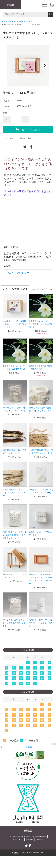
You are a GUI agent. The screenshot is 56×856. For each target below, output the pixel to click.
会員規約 (29, 839)
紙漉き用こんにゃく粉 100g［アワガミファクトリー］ (41, 491)
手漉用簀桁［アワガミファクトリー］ (14, 576)
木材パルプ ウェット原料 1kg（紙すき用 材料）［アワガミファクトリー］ (15, 535)
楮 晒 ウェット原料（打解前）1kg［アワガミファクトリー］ (41, 411)
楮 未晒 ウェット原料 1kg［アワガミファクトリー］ (14, 409)
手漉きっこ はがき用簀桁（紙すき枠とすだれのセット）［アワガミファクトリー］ (40, 579)
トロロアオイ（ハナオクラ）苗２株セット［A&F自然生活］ (40, 324)
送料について (18, 839)
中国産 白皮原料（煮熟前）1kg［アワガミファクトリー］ (14, 492)
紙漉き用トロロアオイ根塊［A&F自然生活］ (40, 367)
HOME (4, 22)
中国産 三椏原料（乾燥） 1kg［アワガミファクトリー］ (41, 451)
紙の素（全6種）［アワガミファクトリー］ (41, 533)
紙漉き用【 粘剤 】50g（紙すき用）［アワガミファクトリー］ (40, 623)
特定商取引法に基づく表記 (20, 836)
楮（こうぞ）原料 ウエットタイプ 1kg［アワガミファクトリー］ (14, 623)
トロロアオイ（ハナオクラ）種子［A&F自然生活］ (14, 367)
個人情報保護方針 (39, 836)
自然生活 (10, 5)
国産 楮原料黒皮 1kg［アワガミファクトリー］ (14, 451)
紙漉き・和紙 (25, 22)
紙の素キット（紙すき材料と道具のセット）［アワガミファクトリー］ (14, 324)
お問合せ (39, 839)
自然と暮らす (13, 22)
